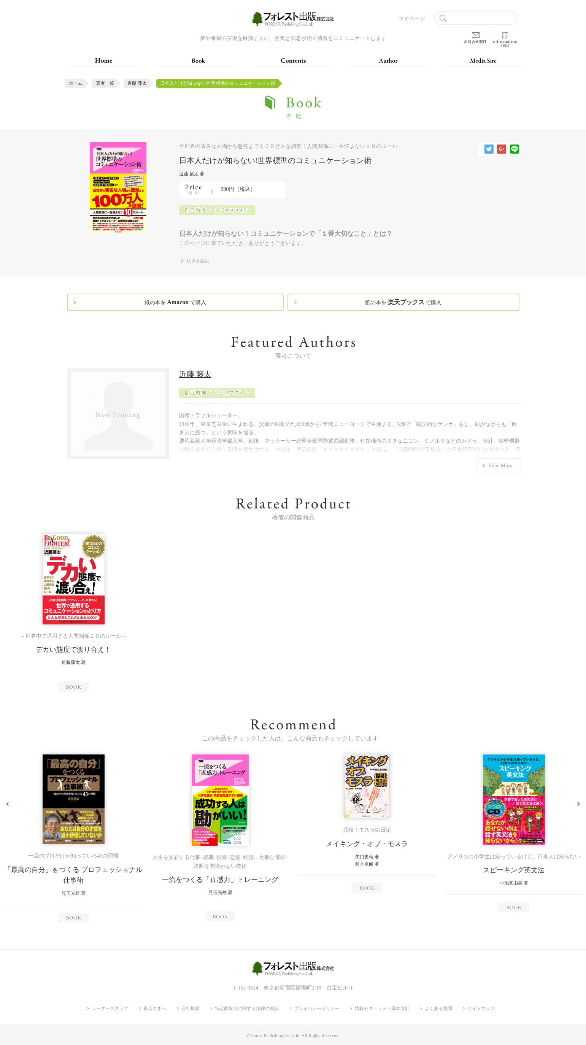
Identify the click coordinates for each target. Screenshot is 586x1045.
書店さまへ (154, 1008)
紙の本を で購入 (175, 302)
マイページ (412, 18)
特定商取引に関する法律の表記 (247, 1008)
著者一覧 (105, 83)
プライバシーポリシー (317, 1008)
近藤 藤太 (137, 83)
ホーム (76, 83)
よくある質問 (438, 1008)
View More (500, 465)
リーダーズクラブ (110, 1008)
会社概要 (190, 1008)
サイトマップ (481, 1008)
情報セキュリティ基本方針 (382, 1008)
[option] (73, 613)
